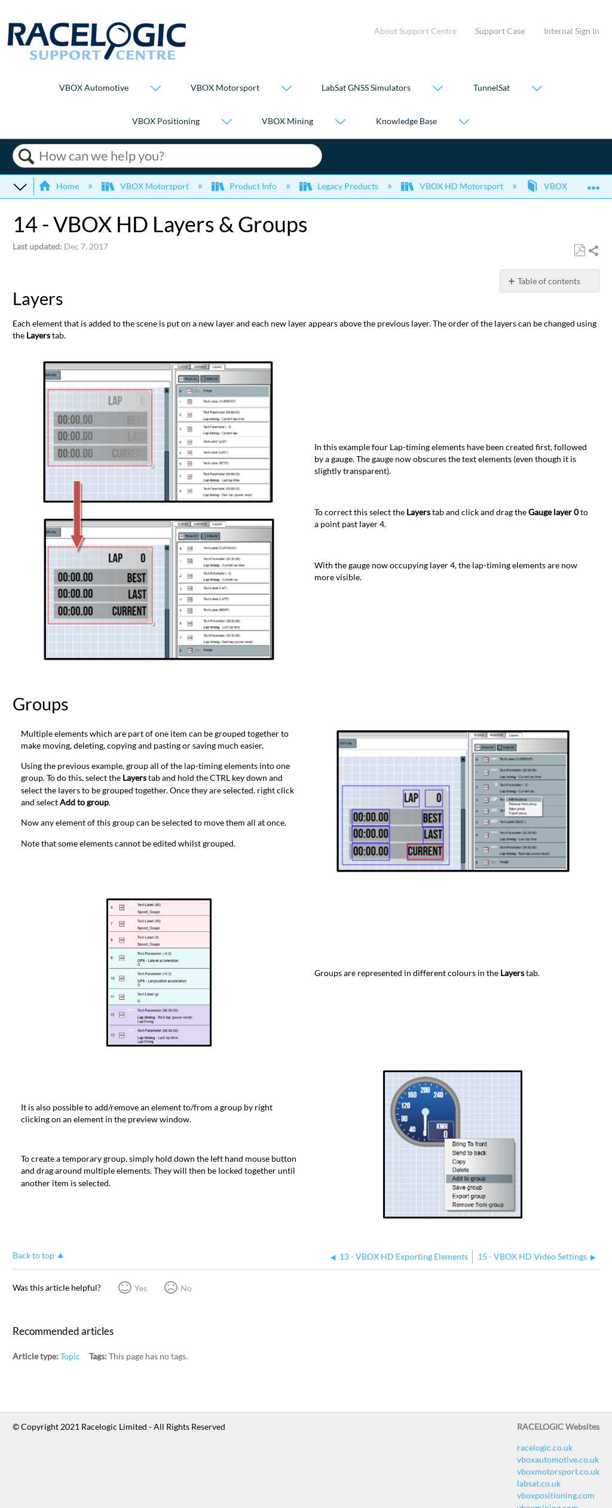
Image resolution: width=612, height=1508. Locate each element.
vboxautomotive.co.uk (558, 1459)
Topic (70, 1356)
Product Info (245, 186)
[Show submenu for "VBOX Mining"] (340, 122)
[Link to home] (96, 57)
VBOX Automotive (93, 88)
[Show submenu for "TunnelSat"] (537, 89)
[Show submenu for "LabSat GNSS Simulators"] (437, 89)
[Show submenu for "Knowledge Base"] (464, 122)
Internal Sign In (571, 31)
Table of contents (549, 281)
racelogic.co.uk (545, 1447)
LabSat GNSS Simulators (366, 88)
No (186, 1288)
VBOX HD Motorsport (452, 186)
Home (59, 186)
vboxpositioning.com (556, 1495)
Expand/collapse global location (593, 182)
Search (26, 156)
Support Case (500, 31)
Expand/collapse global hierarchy (20, 186)
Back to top (33, 1255)
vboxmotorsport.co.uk (558, 1471)
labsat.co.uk (539, 1483)
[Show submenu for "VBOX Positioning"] (226, 122)
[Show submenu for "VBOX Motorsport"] (286, 89)
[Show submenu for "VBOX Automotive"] (155, 89)
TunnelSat (491, 88)
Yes (140, 1288)
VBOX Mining (287, 121)
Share (593, 251)
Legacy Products (339, 186)
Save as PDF (579, 250)
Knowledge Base (406, 121)
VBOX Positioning (166, 121)
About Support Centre (415, 31)
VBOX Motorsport (225, 88)
